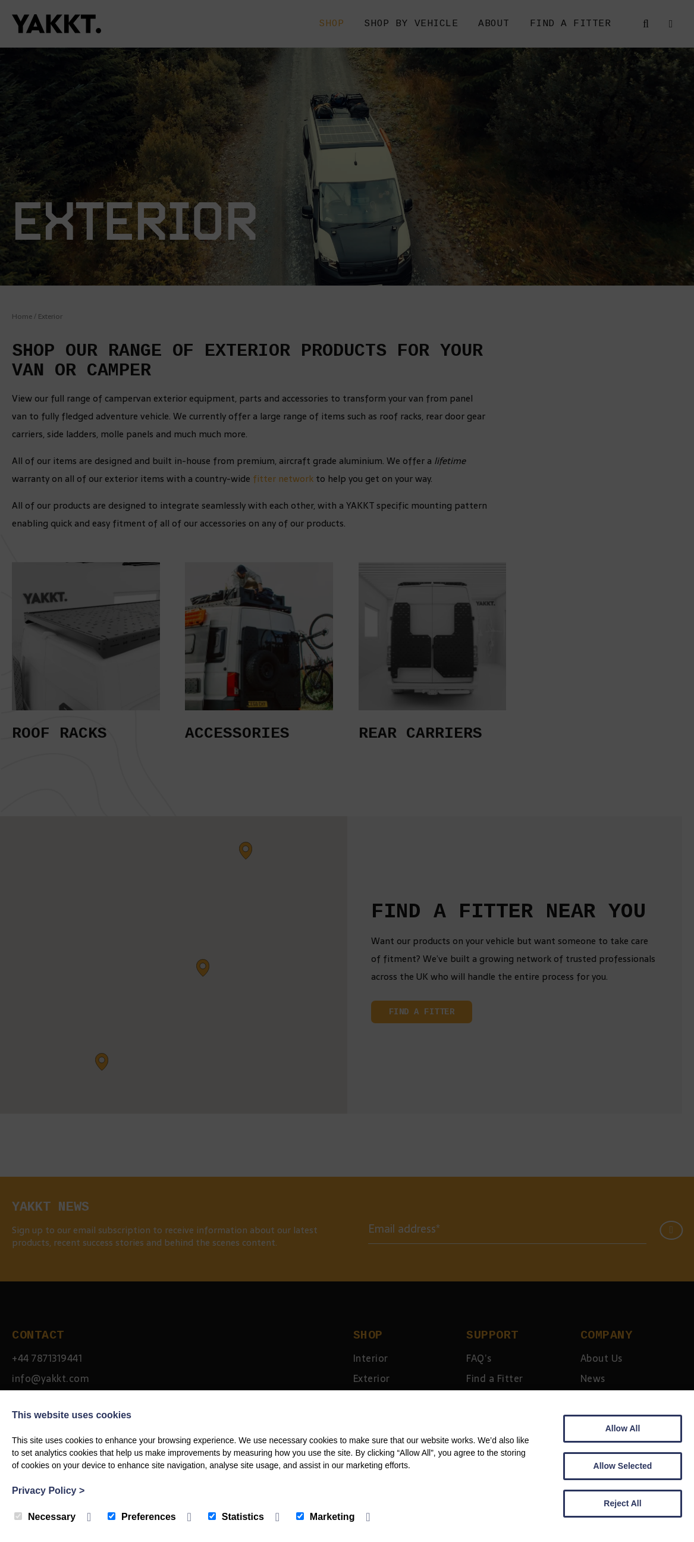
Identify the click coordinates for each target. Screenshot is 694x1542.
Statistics (236, 1517)
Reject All (622, 1503)
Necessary (45, 1517)
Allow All (622, 1428)
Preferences (142, 1517)
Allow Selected (622, 1466)
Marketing (325, 1517)
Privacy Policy (48, 1490)
